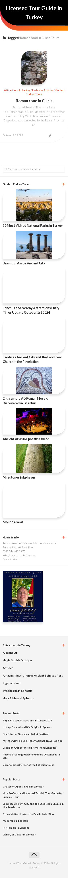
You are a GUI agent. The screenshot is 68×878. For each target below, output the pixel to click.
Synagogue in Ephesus (17, 690)
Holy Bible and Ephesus (18, 698)
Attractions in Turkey (17, 90)
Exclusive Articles (42, 90)
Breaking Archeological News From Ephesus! (29, 747)
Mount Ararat (13, 522)
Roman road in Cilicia (34, 100)
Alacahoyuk (10, 652)
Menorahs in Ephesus (15, 820)
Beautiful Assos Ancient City (24, 263)
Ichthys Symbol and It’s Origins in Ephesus (28, 727)
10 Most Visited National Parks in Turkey (33, 226)
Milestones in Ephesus (19, 477)
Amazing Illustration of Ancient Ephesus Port (33, 675)
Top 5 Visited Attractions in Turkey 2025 (27, 720)
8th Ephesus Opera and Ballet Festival (25, 734)
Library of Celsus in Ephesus (19, 834)
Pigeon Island (11, 683)
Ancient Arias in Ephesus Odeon (26, 439)
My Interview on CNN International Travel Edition (33, 740)
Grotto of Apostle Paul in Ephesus (23, 786)
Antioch (8, 667)
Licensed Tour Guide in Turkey (34, 13)
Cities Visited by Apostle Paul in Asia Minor (29, 814)
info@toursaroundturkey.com (19, 555)
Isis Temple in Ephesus (16, 827)
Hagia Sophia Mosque (17, 660)
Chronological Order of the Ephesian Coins (28, 764)
